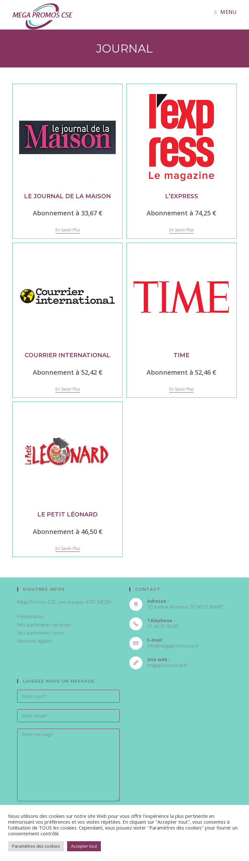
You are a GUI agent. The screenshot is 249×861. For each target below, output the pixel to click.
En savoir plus (67, 230)
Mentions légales (34, 641)
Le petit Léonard (67, 514)
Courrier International (67, 355)
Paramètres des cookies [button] (36, 846)
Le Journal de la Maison (67, 196)
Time (181, 355)
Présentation (30, 616)
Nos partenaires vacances (44, 625)
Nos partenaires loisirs (40, 633)
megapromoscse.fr (167, 665)
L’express (181, 196)
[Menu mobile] (225, 12)
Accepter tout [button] (84, 846)
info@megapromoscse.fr (173, 646)
